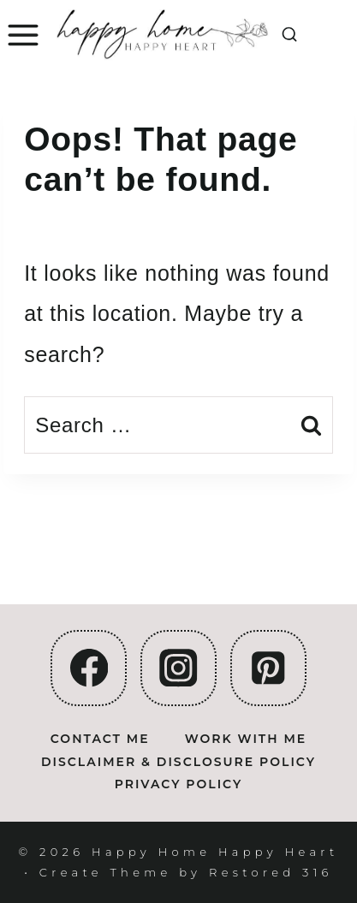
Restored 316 (271, 872)
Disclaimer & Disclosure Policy (178, 761)
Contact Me (100, 738)
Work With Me (245, 738)
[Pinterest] (268, 668)
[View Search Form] (289, 35)
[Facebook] (89, 668)
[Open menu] (21, 35)
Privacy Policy (179, 784)
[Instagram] (178, 668)
